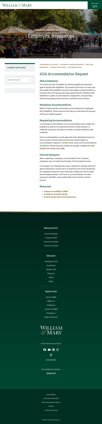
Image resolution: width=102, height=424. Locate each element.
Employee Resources (51, 36)
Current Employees (58, 67)
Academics (51, 265)
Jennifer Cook (67, 143)
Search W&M (51, 297)
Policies (51, 406)
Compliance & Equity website (56, 194)
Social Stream (51, 360)
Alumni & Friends (51, 246)
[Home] (17, 5)
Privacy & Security (51, 410)
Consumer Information (51, 398)
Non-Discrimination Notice (51, 402)
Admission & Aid (51, 261)
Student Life (51, 269)
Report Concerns (51, 317)
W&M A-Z (51, 301)
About (51, 277)
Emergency (51, 313)
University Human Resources (51, 30)
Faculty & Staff (51, 238)
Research (51, 273)
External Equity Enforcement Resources (60, 197)
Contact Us (51, 373)
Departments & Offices (49, 64)
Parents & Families (51, 242)
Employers (51, 305)
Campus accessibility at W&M (56, 191)
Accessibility (51, 395)
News (51, 281)
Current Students (51, 234)
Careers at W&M (51, 309)
